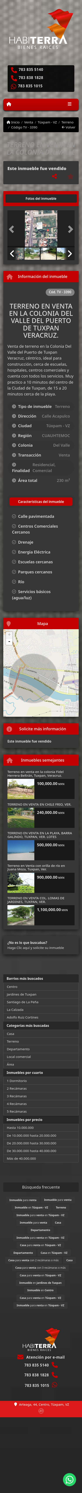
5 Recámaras (17, 1111)
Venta (28, 122)
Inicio (13, 122)
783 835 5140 (31, 69)
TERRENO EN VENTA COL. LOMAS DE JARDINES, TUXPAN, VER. (35, 900)
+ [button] (9, 635)
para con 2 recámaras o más (33, 1260)
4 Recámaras (17, 1103)
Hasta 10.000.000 (20, 1127)
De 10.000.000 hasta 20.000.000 (31, 1135)
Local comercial (19, 1056)
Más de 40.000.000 (21, 1158)
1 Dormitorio (17, 1080)
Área (10, 1064)
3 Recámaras (17, 1096)
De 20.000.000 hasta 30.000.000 (31, 1143)
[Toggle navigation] (69, 104)
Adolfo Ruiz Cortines (22, 1017)
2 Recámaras (17, 1088)
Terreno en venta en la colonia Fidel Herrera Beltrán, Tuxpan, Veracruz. (35, 773)
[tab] (24, 198)
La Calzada (15, 1009)
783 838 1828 (31, 77)
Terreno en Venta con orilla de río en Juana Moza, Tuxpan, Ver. (36, 867)
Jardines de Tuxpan (21, 994)
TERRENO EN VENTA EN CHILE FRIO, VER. (39, 804)
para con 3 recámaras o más (40, 1268)
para (22, 1200)
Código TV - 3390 (24, 127)
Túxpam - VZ (47, 122)
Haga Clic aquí (18, 947)
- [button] (9, 641)
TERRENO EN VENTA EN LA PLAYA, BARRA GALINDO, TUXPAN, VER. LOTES (39, 835)
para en (40, 1215)
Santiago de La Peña (22, 1002)
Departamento (18, 1049)
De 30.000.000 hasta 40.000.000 (31, 1151)
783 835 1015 (30, 86)
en (31, 1207)
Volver (68, 127)
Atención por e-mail (41, 1357)
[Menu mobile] (9, 104)
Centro (12, 986)
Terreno (67, 122)
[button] (12, 229)
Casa (10, 1033)
